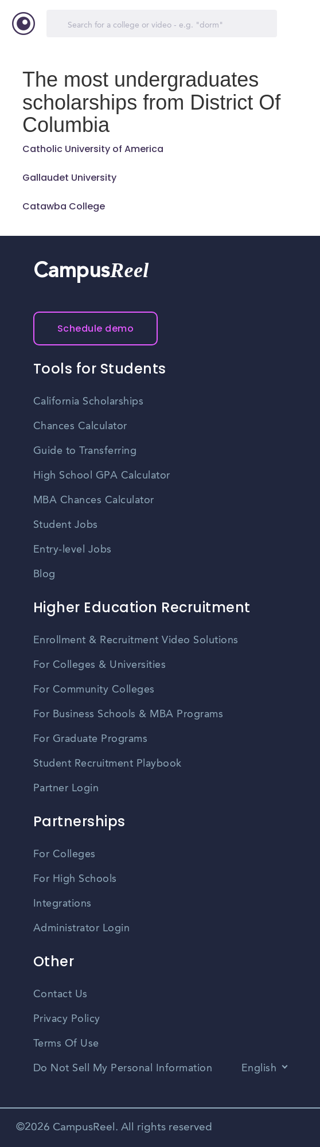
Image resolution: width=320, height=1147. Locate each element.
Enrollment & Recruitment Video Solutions (136, 640)
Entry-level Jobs (72, 550)
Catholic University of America (92, 148)
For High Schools (75, 879)
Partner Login (66, 788)
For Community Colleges (94, 690)
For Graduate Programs (90, 739)
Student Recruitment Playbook (107, 764)
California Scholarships (88, 401)
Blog (44, 574)
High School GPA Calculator (101, 476)
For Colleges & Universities (99, 665)
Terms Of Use (66, 1044)
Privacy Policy (66, 1019)
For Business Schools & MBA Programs (128, 714)
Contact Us (60, 994)
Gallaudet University (69, 177)
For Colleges (64, 854)
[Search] (161, 23)
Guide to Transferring (85, 451)
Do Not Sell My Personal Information (123, 1068)
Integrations (62, 904)
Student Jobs (65, 525)
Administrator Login (81, 928)
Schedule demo (95, 328)
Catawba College (63, 206)
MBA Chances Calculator (93, 500)
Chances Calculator (80, 426)
